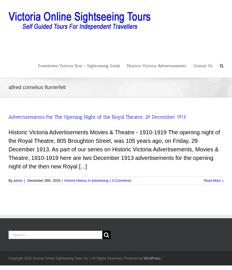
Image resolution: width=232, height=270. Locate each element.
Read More (212, 181)
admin (18, 181)
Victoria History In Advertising (86, 181)
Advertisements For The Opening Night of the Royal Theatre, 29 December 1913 (97, 117)
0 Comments (121, 181)
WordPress (152, 258)
